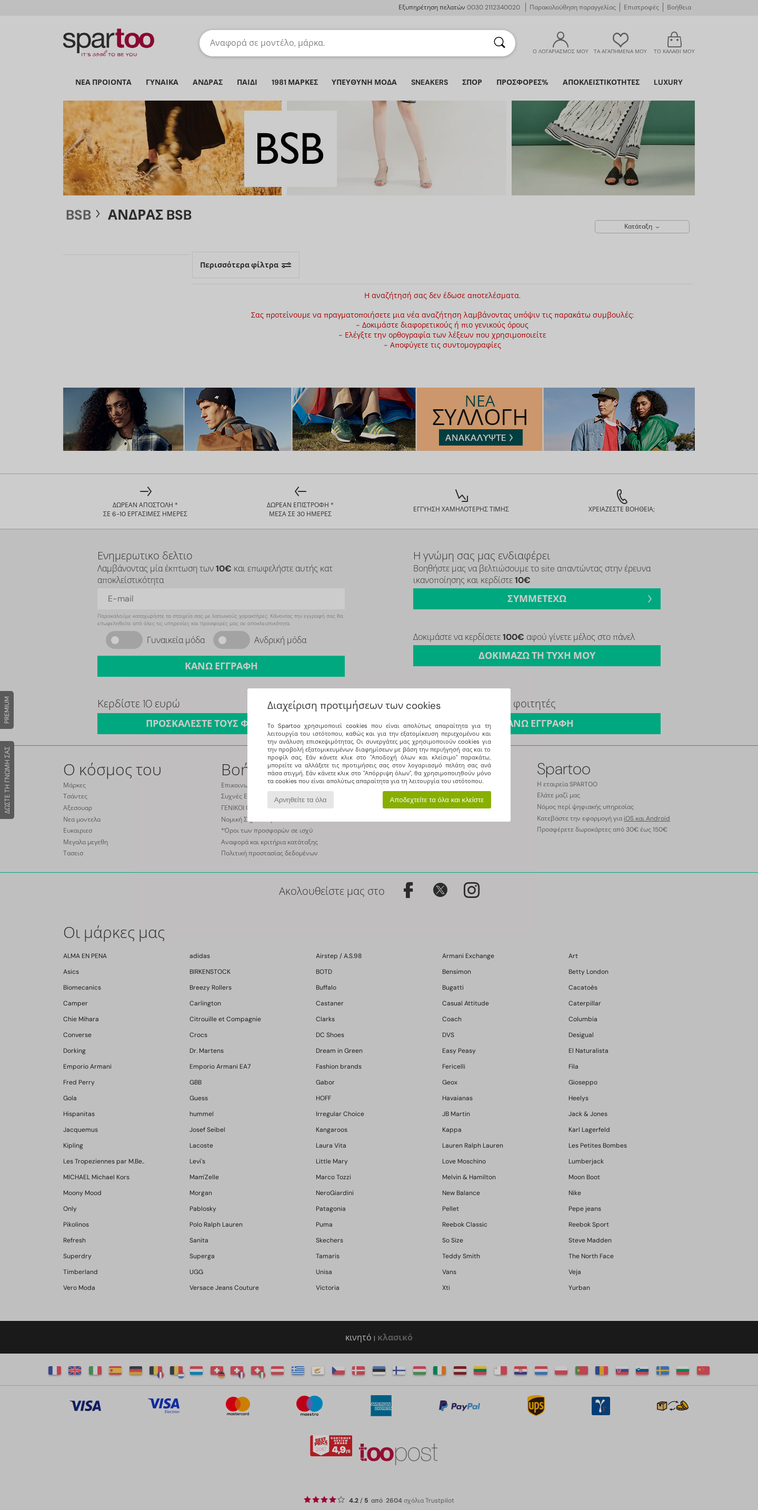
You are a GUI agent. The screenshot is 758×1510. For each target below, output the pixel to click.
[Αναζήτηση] (499, 43)
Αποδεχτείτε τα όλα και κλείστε (437, 800)
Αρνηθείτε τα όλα (300, 800)
